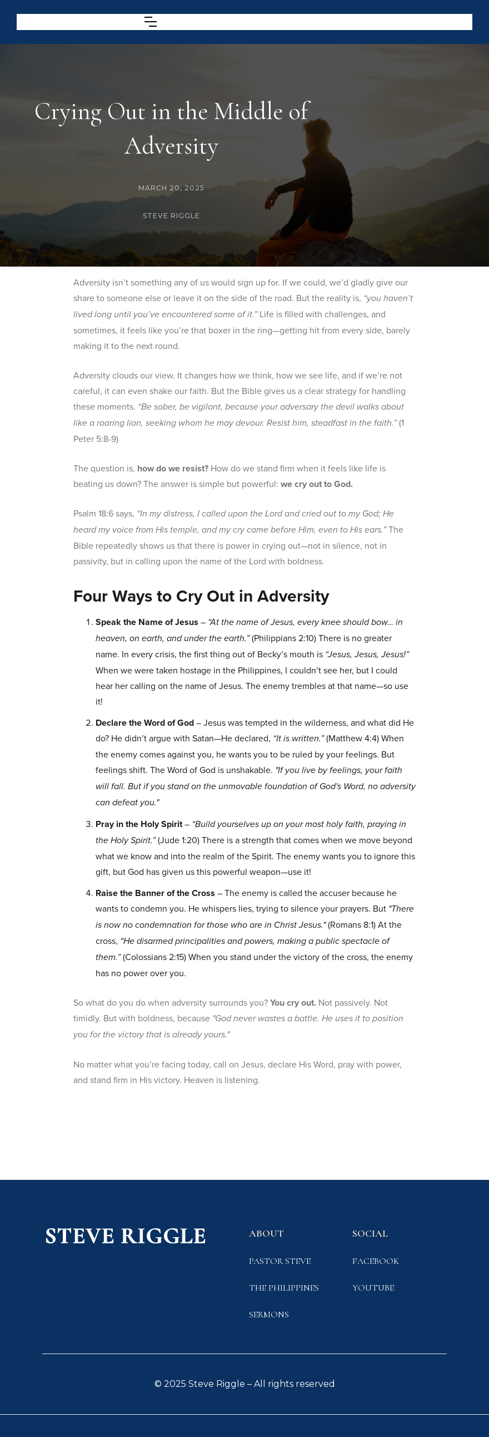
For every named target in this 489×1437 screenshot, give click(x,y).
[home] (72, 22)
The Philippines (284, 1287)
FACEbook (375, 1261)
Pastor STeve (280, 1261)
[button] (150, 22)
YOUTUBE (373, 1287)
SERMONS (269, 1314)
